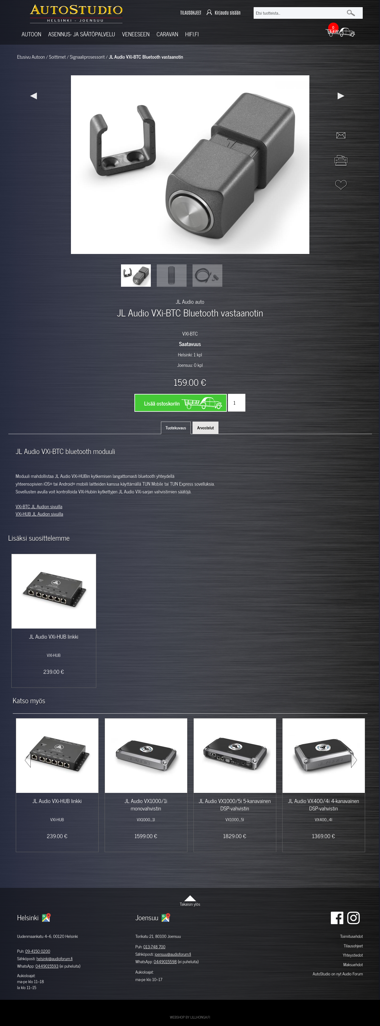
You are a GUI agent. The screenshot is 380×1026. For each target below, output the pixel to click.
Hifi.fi (191, 34)
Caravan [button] (167, 34)
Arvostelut (205, 427)
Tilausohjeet (353, 945)
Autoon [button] (31, 34)
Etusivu (24, 57)
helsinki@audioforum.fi (55, 958)
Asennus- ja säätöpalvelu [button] (81, 34)
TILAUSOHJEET (190, 13)
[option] (136, 275)
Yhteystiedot (353, 955)
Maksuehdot (353, 964)
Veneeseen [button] (136, 34)
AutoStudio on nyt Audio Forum (338, 973)
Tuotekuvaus (176, 427)
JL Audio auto (190, 301)
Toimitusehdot (351, 936)
